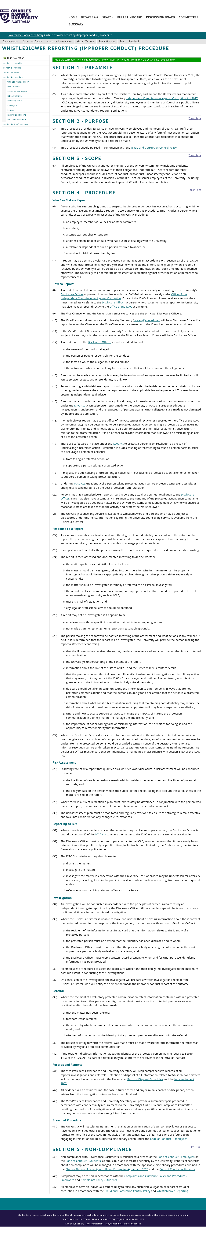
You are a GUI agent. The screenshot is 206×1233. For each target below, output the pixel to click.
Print (122, 41)
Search (108, 17)
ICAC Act (79, 405)
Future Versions (107, 41)
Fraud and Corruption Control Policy (154, 147)
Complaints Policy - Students (99, 1180)
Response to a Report (17, 91)
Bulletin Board (129, 17)
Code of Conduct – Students (83, 1161)
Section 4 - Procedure (13, 77)
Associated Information (59, 41)
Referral (11, 110)
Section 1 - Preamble (12, 63)
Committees (188, 17)
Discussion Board (160, 17)
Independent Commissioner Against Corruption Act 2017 (162, 98)
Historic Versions (85, 41)
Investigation (13, 105)
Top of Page (195, 118)
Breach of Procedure (16, 119)
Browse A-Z (90, 17)
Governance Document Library (25, 35)
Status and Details (32, 41)
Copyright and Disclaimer (117, 1223)
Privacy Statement (94, 1223)
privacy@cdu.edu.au (147, 320)
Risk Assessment (14, 96)
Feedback (134, 41)
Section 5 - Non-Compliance (15, 124)
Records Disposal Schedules (145, 1079)
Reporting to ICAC (15, 100)
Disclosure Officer (72, 294)
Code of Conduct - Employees (168, 1139)
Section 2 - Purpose (12, 67)
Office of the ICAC (121, 306)
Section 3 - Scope (11, 72)
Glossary (75, 24)
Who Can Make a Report (18, 81)
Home (72, 17)
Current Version (10, 41)
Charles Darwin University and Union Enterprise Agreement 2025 (107, 1169)
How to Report (13, 86)
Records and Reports (16, 114)
